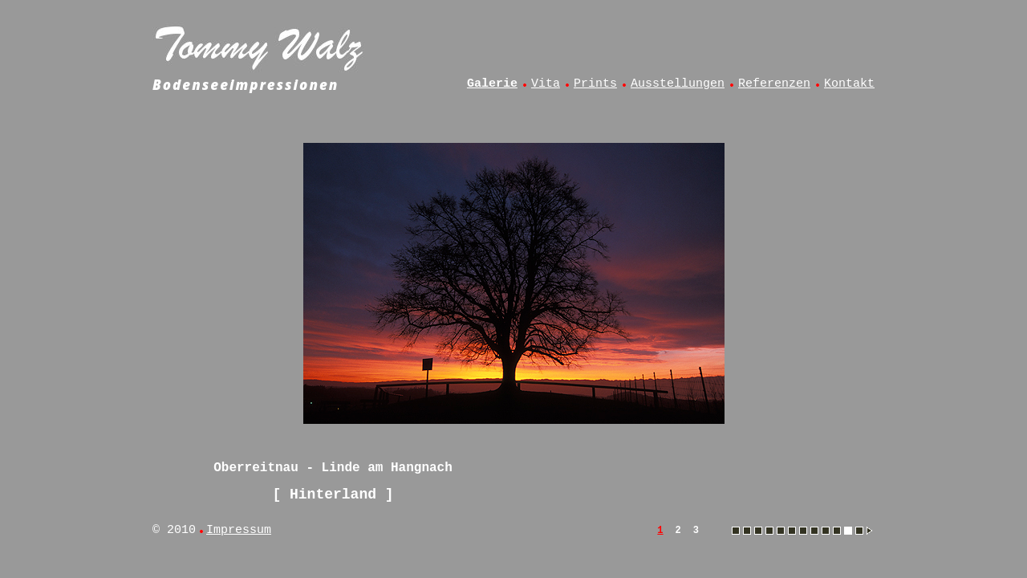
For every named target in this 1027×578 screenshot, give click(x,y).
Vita (545, 84)
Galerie (492, 84)
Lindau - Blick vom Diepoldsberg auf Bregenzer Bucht (792, 531)
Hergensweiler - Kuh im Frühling (758, 531)
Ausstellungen (678, 84)
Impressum (238, 530)
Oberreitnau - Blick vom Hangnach (859, 531)
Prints (595, 84)
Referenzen (774, 84)
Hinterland (333, 494)
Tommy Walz (260, 44)
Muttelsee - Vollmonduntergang (837, 531)
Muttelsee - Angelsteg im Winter (814, 531)
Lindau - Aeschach (781, 531)
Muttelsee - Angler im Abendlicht (826, 531)
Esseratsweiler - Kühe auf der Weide (747, 531)
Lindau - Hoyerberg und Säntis (803, 531)
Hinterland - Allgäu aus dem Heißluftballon (769, 531)
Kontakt (849, 84)
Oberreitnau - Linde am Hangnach (848, 531)
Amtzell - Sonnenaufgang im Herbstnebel (736, 531)
